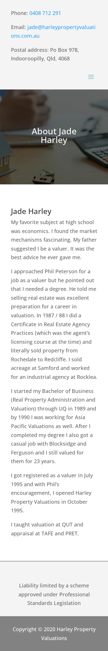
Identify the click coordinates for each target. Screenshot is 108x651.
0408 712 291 (45, 12)
